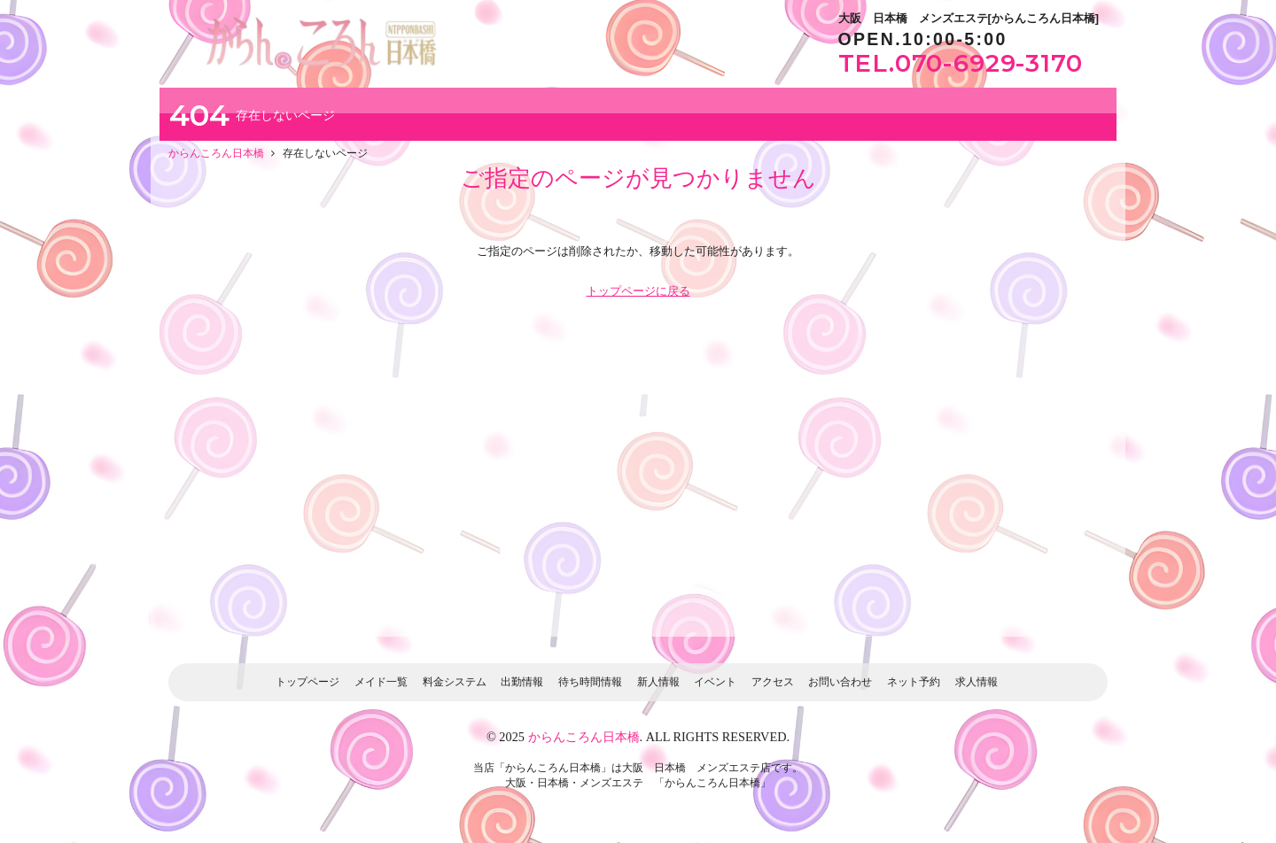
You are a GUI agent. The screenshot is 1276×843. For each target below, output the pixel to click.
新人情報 (658, 681)
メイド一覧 (381, 681)
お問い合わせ (840, 681)
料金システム (454, 681)
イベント (715, 681)
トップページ (307, 681)
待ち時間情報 (590, 681)
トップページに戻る (638, 291)
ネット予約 (913, 681)
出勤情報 (522, 681)
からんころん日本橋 (584, 737)
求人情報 (976, 681)
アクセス (772, 681)
